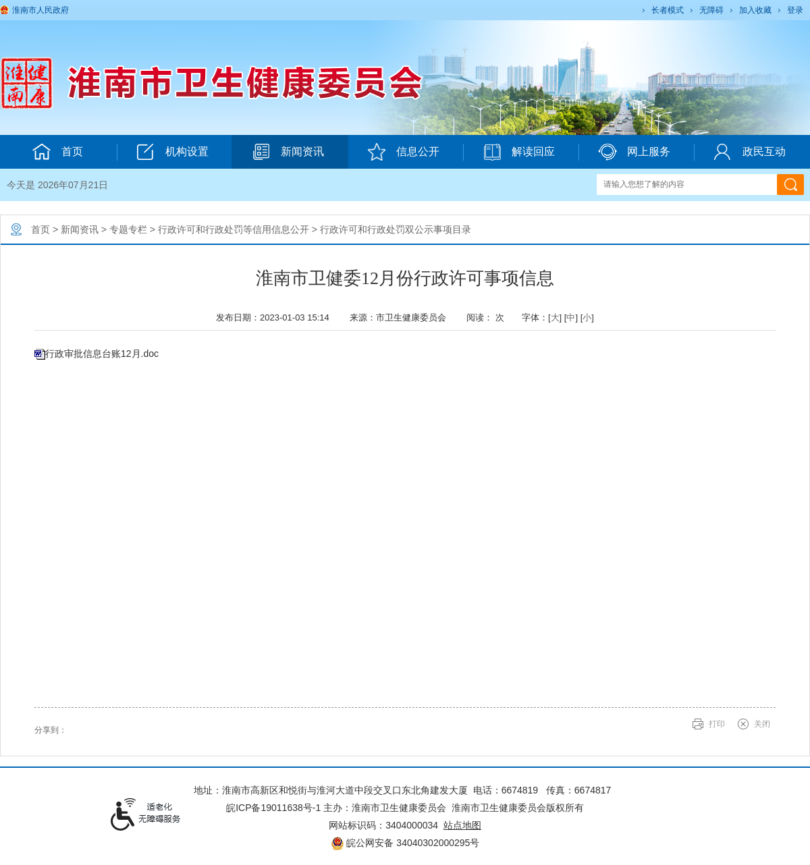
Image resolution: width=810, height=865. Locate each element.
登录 (795, 10)
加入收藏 (755, 10)
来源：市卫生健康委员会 (403, 317)
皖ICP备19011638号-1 (273, 807)
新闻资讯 (288, 152)
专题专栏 (128, 229)
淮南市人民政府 (40, 10)
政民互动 (749, 152)
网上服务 (634, 152)
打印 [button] (717, 724)
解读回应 (519, 152)
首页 (40, 229)
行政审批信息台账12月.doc (102, 353)
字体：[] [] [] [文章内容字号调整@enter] (558, 317)
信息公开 (403, 152)
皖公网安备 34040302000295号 (405, 842)
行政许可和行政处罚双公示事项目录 (395, 229)
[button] (667, 10)
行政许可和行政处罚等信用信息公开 (233, 229)
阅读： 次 (488, 317)
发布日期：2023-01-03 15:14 (277, 317)
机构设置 (172, 152)
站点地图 (462, 825)
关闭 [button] (762, 724)
